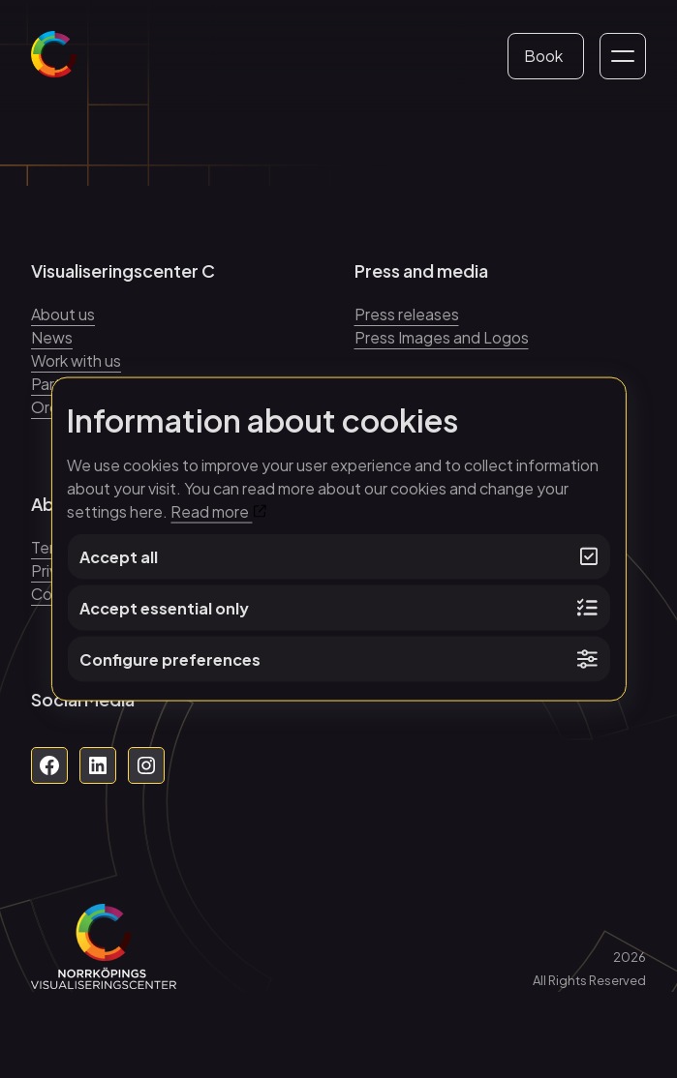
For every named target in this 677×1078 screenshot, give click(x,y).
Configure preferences (338, 658)
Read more (217, 511)
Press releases (406, 314)
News (52, 337)
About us (63, 314)
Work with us (76, 360)
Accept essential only (338, 608)
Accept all (338, 557)
